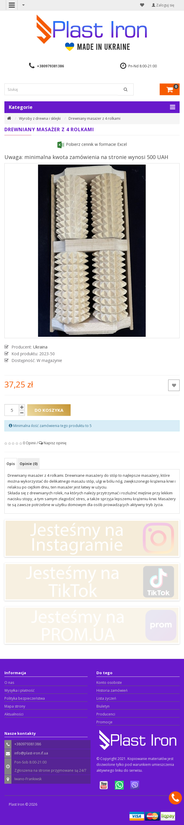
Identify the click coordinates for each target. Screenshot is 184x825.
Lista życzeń (106, 698)
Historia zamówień (111, 690)
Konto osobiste (109, 682)
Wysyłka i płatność (19, 690)
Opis (10, 463)
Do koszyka (49, 410)
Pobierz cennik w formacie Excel (92, 144)
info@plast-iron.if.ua (31, 753)
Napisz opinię (55, 442)
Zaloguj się (163, 5)
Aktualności (13, 714)
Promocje (104, 722)
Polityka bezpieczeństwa (24, 698)
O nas (9, 682)
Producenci (105, 714)
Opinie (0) (29, 463)
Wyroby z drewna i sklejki (40, 118)
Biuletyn (103, 706)
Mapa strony (14, 706)
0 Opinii (29, 442)
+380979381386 (50, 66)
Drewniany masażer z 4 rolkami (94, 118)
